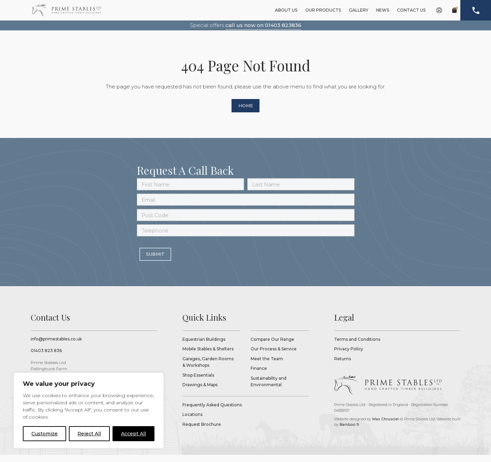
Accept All (133, 434)
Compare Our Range (272, 346)
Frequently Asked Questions (212, 412)
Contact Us (411, 10)
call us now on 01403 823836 (263, 25)
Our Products (323, 10)
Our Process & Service (274, 356)
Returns (342, 365)
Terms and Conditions (357, 346)
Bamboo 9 (349, 432)
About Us (286, 10)
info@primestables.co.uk (56, 345)
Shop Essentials (198, 381)
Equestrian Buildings (203, 346)
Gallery (358, 10)
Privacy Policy (348, 356)
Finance (259, 375)
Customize (44, 434)
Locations (192, 421)
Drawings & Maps (200, 391)
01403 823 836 (46, 357)
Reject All (89, 434)
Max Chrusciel (385, 426)
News (382, 10)
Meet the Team (267, 365)
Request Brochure (201, 431)
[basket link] (454, 10)
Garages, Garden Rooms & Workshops (208, 369)
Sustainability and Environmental (268, 388)
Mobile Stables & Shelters (208, 356)
